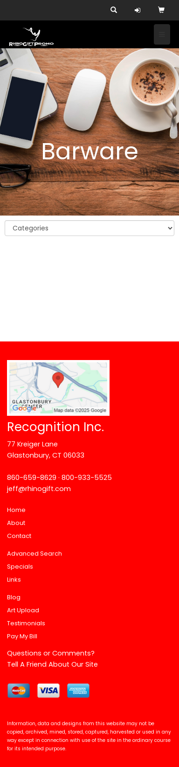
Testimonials (26, 623)
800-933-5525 (87, 477)
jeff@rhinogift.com (39, 488)
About (16, 522)
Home (16, 509)
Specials (20, 566)
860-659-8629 (31, 477)
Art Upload (23, 610)
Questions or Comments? (51, 653)
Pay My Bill (22, 636)
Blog (14, 597)
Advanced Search (34, 553)
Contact (19, 535)
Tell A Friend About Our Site (52, 664)
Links (14, 579)
